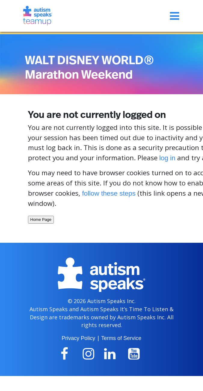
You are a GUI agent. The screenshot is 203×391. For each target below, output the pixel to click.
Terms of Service (121, 338)
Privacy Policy (78, 338)
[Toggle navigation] (174, 16)
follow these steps (108, 193)
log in (167, 158)
